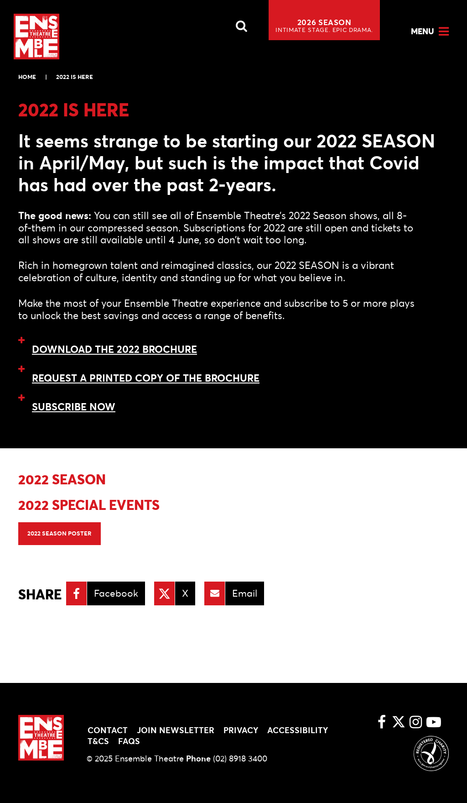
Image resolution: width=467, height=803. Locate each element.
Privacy (240, 730)
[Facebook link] (382, 723)
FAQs (129, 741)
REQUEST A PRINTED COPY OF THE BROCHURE (145, 378)
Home (27, 77)
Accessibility (297, 730)
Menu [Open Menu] (422, 31)
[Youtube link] (433, 723)
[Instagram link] (415, 723)
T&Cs (98, 741)
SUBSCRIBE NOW (73, 406)
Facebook (116, 593)
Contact (108, 730)
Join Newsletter (175, 730)
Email (244, 593)
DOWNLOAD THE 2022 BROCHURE (114, 349)
